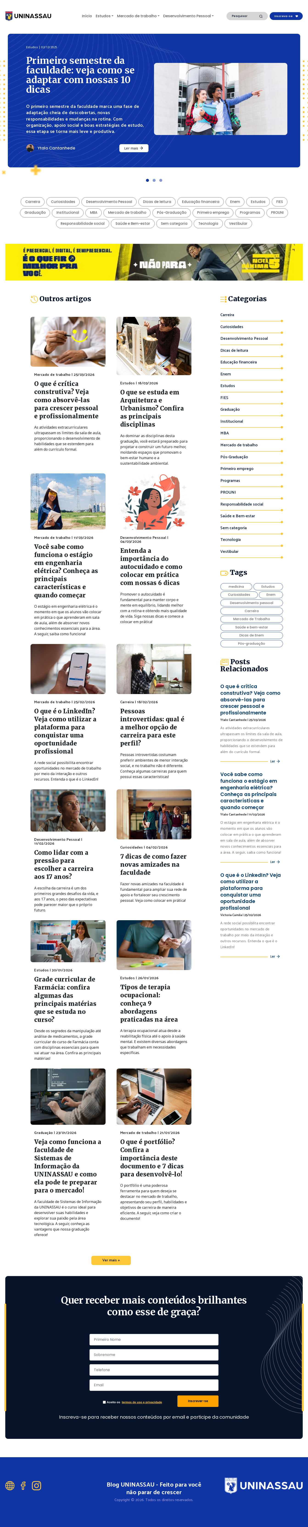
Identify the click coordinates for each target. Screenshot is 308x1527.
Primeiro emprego (213, 212)
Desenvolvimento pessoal (251, 603)
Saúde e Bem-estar (132, 223)
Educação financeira (200, 201)
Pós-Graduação (171, 212)
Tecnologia (208, 223)
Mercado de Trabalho (251, 619)
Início (87, 16)
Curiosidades (63, 201)
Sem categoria (174, 223)
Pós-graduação (251, 643)
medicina (236, 586)
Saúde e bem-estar (251, 627)
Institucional (67, 212)
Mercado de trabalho (137, 16)
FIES (279, 201)
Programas (250, 212)
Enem (235, 201)
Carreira (32, 201)
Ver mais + (111, 1260)
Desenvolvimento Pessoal (187, 16)
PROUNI (277, 212)
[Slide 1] (147, 180)
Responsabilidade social (83, 223)
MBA (93, 212)
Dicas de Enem (251, 635)
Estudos (103, 16)
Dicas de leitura (157, 201)
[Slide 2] (154, 180)
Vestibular (238, 223)
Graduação (35, 212)
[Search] (247, 16)
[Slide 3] (160, 180)
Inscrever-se (198, 1401)
